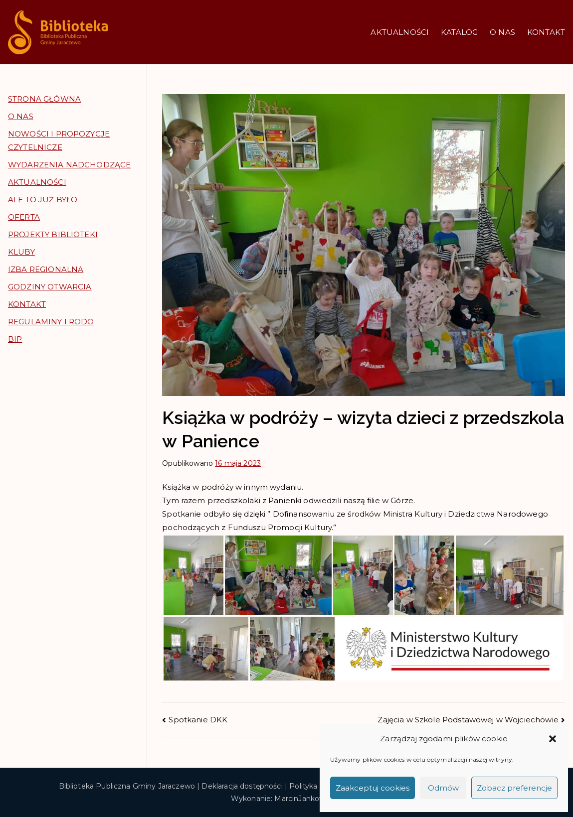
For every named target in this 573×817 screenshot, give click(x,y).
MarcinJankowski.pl (308, 798)
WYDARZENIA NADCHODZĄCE (69, 164)
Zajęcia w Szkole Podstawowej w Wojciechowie (468, 719)
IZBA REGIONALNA (45, 269)
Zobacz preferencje (514, 788)
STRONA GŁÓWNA (44, 99)
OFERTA (24, 217)
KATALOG (459, 32)
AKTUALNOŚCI (400, 32)
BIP (15, 339)
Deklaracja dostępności (241, 786)
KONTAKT (546, 32)
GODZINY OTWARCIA (49, 286)
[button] (553, 739)
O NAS (502, 32)
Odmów (443, 788)
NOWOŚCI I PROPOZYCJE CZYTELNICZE (59, 140)
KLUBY (21, 252)
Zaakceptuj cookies (372, 788)
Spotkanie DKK (198, 719)
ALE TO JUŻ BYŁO (42, 199)
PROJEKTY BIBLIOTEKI (53, 234)
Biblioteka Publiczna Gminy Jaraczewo (127, 786)
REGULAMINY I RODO (51, 321)
